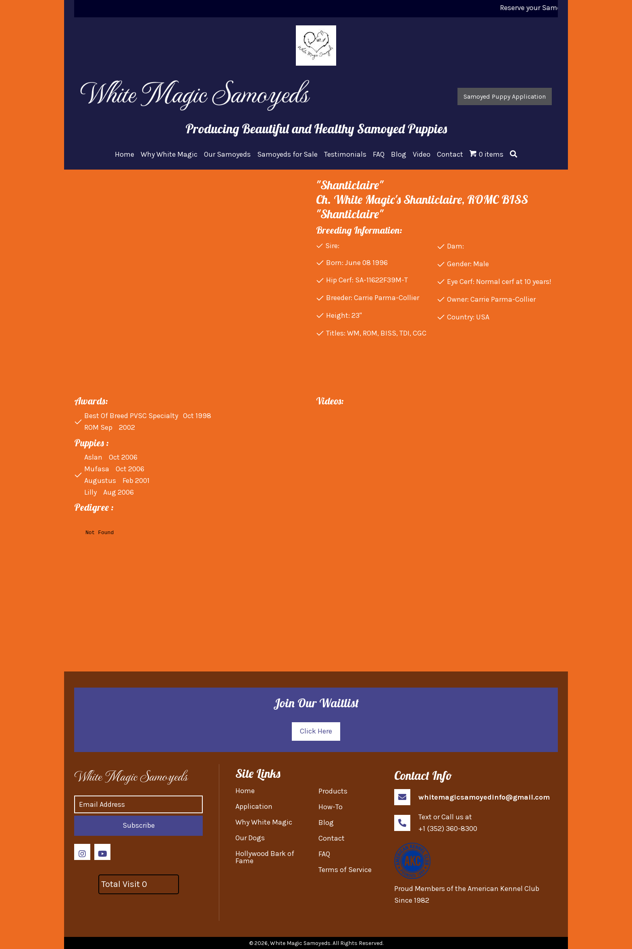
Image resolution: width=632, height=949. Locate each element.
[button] (504, 96)
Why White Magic (263, 822)
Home (245, 790)
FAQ (324, 854)
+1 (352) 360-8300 (447, 828)
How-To (330, 806)
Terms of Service (345, 869)
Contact (331, 838)
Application (253, 806)
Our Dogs (250, 837)
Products (332, 791)
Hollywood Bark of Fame (264, 857)
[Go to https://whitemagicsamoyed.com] (135, 775)
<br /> (193, 584)
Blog (326, 822)
